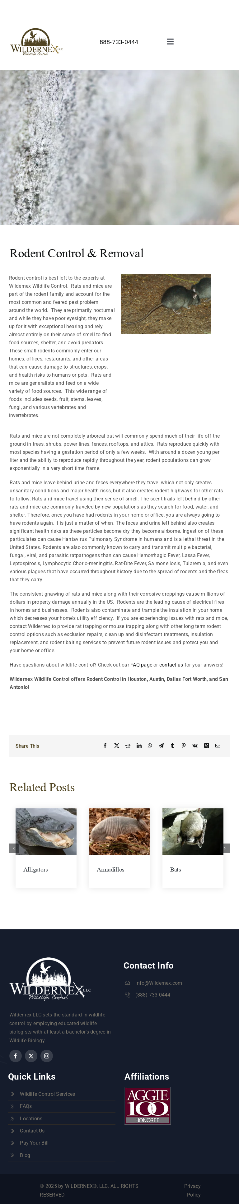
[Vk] (195, 745)
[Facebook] (105, 745)
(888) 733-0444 (152, 995)
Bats (175, 869)
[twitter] (145, 6)
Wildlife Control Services (47, 1094)
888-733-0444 (119, 42)
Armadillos (110, 869)
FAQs (26, 1106)
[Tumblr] (172, 745)
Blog (25, 1155)
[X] (116, 745)
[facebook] (134, 6)
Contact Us (32, 1131)
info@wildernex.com (100, 7)
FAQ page (141, 665)
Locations (31, 1119)
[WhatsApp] (150, 745)
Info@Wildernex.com (158, 983)
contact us (171, 665)
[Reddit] (128, 745)
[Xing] (206, 745)
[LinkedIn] (139, 745)
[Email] (217, 745)
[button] (14, 848)
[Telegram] (161, 745)
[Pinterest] (183, 745)
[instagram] (156, 6)
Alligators (35, 869)
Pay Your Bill (34, 1143)
